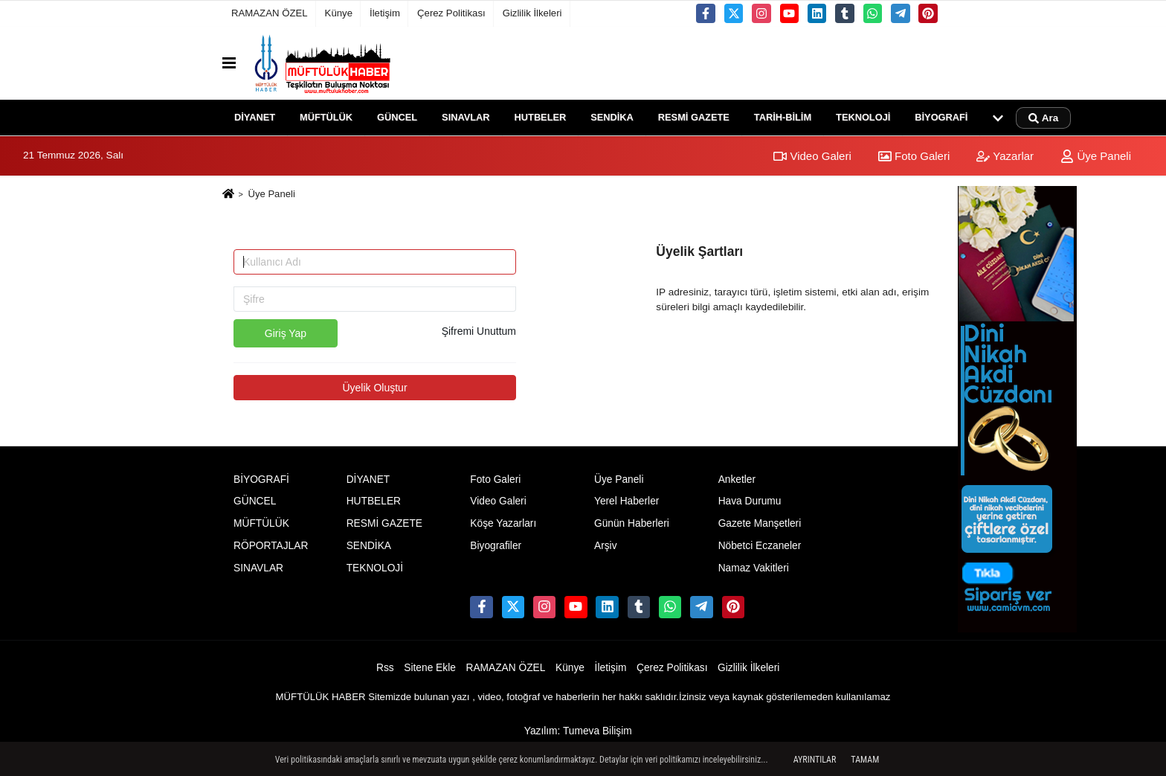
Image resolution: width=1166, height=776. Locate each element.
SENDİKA (612, 117)
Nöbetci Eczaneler (760, 545)
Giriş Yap (285, 333)
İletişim (385, 13)
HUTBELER (541, 117)
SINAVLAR (465, 117)
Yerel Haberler (626, 501)
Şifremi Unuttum (479, 331)
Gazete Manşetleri (760, 523)
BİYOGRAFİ (941, 117)
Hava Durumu (750, 501)
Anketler (737, 479)
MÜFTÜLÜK (326, 117)
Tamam (865, 759)
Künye (338, 13)
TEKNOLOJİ (863, 117)
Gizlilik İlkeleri (532, 13)
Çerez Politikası (451, 13)
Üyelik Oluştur (374, 388)
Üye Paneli (1095, 156)
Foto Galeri (914, 156)
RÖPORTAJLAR (270, 545)
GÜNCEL (397, 117)
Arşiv (605, 545)
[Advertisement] (149, 409)
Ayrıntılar (815, 759)
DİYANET (254, 117)
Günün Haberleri (631, 523)
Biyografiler (495, 545)
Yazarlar (1005, 156)
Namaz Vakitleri (753, 568)
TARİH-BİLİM (782, 117)
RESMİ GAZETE (693, 117)
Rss (385, 667)
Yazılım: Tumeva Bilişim (578, 731)
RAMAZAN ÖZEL (269, 13)
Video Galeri (812, 156)
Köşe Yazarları (503, 523)
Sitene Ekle (430, 667)
